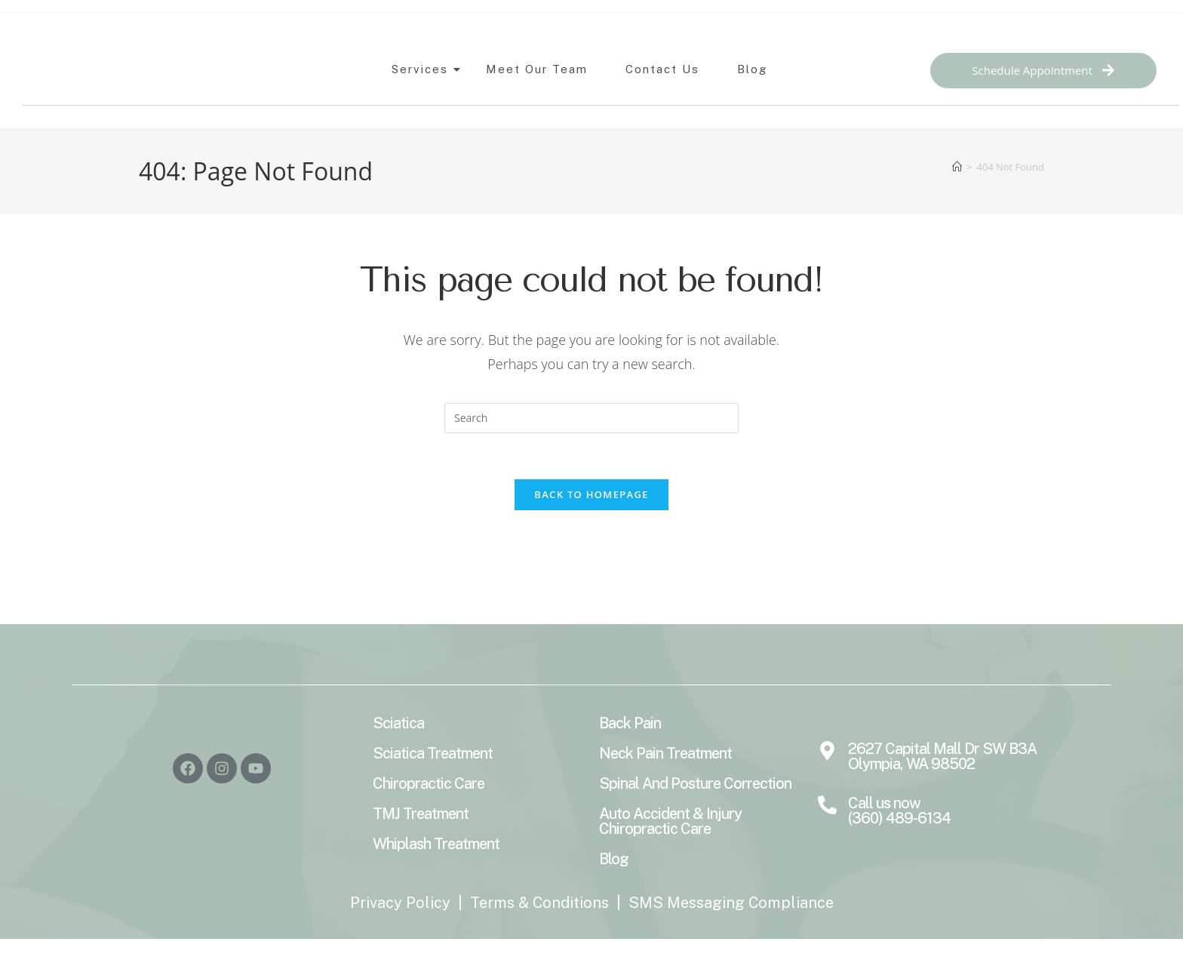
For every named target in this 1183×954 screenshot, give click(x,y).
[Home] (957, 167)
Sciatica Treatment (433, 753)
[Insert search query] (591, 418)
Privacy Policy (400, 903)
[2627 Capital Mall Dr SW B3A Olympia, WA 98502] (827, 751)
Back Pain (630, 723)
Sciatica (398, 723)
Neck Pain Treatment (665, 753)
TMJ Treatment (421, 814)
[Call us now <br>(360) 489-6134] (827, 806)
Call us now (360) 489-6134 (899, 810)
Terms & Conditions (539, 903)
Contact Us (662, 69)
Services (424, 69)
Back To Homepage (591, 494)
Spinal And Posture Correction (695, 783)
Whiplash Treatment (436, 844)
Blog (752, 69)
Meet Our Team (537, 69)
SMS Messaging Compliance (731, 903)
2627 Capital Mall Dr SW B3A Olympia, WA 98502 (942, 756)
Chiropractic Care (428, 783)
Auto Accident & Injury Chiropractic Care (670, 821)
